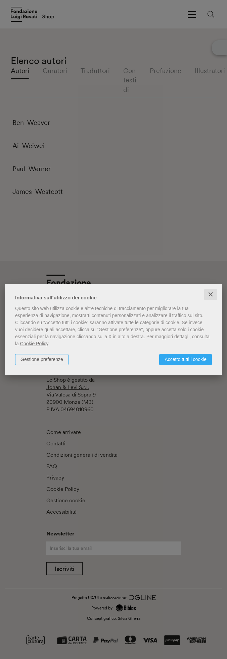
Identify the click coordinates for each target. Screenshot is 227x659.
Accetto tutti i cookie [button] (186, 359)
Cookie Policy (34, 343)
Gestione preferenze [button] (41, 359)
